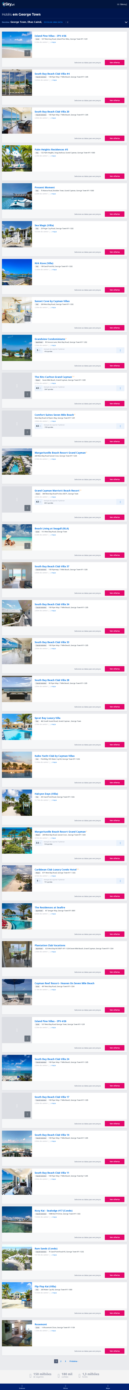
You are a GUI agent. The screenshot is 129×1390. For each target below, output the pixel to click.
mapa (53, 42)
